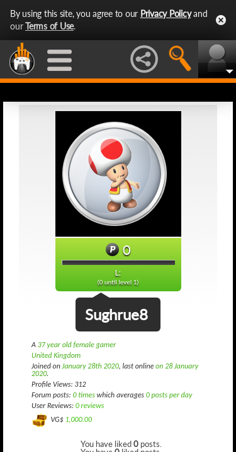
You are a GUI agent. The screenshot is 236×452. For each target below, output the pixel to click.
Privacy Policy (165, 13)
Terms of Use (49, 26)
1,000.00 (78, 419)
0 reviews (90, 405)
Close (221, 20)
